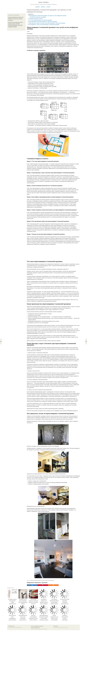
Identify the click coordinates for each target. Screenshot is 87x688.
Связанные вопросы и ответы (36, 18)
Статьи (48, 6)
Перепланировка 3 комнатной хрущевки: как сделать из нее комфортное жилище (47, 15)
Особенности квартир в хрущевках (38, 17)
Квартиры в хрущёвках (41, 580)
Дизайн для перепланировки (49, 580)
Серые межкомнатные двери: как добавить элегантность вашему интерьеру (15, 19)
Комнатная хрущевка (33, 580)
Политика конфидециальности (35, 627)
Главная (37, 6)
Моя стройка (43, 2)
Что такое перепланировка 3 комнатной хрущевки (40, 20)
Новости (43, 6)
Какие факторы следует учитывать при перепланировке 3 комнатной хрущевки (47, 23)
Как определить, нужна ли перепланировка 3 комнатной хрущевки (44, 24)
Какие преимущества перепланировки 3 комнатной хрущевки (43, 21)
